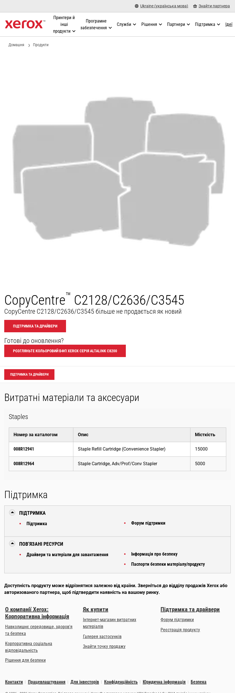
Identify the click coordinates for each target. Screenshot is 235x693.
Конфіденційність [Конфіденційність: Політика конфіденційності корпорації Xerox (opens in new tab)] (121, 681)
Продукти (41, 45)
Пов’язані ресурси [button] (41, 544)
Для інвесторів (85, 681)
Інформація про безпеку (154, 554)
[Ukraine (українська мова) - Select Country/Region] (161, 6)
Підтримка (37, 523)
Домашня (16, 45)
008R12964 (24, 463)
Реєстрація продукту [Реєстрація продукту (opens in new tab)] (180, 629)
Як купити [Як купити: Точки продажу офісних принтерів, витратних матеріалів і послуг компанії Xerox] (95, 609)
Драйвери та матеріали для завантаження (67, 554)
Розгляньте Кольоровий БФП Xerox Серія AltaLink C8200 (65, 351)
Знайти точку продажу (104, 646)
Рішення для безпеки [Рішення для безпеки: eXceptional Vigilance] (25, 660)
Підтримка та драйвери (190, 609)
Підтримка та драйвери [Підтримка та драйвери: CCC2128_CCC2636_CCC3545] (35, 326)
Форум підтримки (148, 523)
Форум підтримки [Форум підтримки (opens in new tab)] (177, 619)
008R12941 (24, 449)
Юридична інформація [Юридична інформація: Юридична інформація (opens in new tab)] (164, 681)
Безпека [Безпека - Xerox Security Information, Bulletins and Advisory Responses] (199, 681)
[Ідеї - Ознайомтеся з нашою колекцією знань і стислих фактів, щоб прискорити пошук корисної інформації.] (229, 24)
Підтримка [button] (32, 513)
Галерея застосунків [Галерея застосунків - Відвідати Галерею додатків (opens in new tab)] (102, 636)
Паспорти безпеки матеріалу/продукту (168, 564)
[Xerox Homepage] (25, 24)
